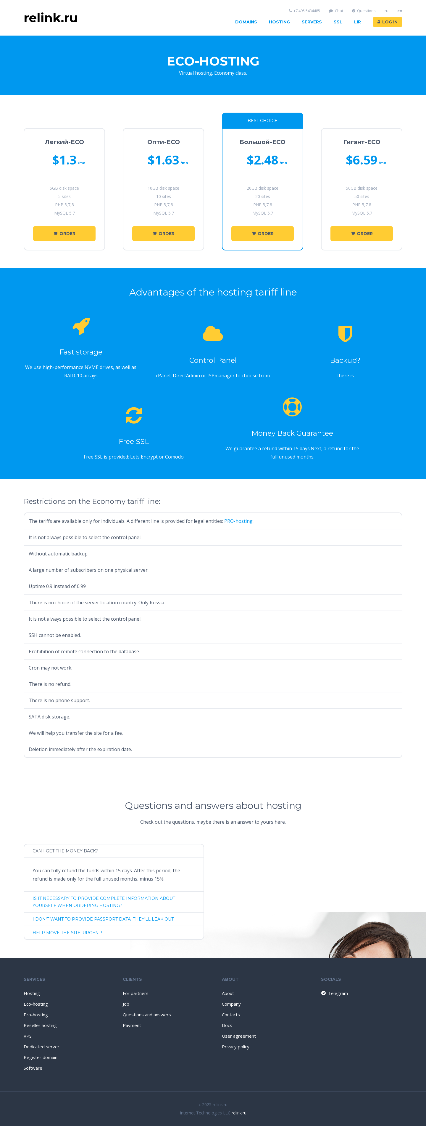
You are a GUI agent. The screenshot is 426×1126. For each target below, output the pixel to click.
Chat (336, 11)
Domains (246, 22)
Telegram (334, 993)
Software (33, 1068)
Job (126, 1004)
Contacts (231, 1015)
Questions (364, 11)
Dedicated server (41, 1047)
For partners (136, 993)
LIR (357, 22)
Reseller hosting (40, 1025)
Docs (227, 1025)
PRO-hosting (238, 521)
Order (64, 233)
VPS (28, 1036)
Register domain (40, 1057)
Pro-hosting (36, 1015)
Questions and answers (147, 1015)
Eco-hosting (36, 1004)
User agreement (239, 1036)
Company (231, 1004)
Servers (312, 22)
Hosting (279, 22)
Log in (387, 22)
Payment (132, 1025)
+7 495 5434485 (304, 11)
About (228, 993)
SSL (338, 22)
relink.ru (239, 1113)
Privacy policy (235, 1047)
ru (386, 11)
